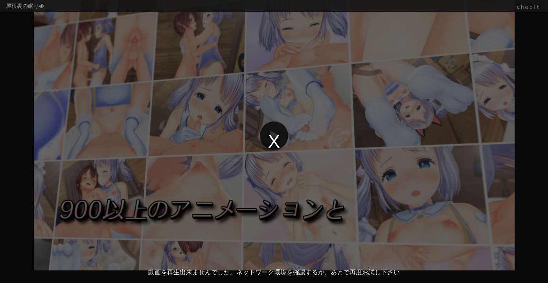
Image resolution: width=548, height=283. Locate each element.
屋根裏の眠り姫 (25, 6)
